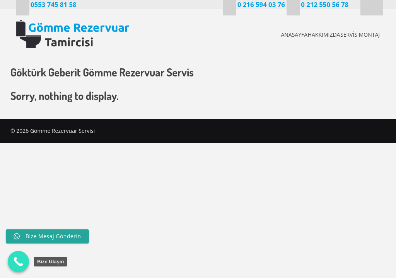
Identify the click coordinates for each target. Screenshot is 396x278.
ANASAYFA (267, 34)
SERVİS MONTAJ (359, 34)
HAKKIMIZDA (309, 34)
